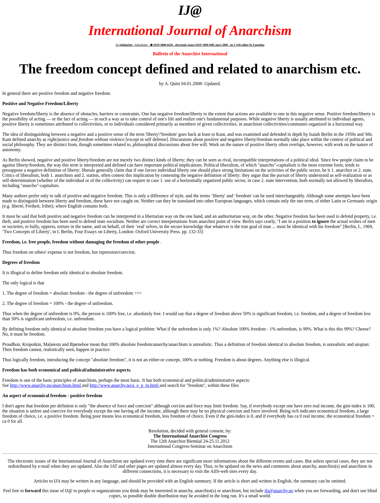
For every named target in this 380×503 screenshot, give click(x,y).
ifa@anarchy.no (279, 490)
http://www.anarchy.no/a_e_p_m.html (125, 385)
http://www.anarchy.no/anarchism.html (46, 385)
